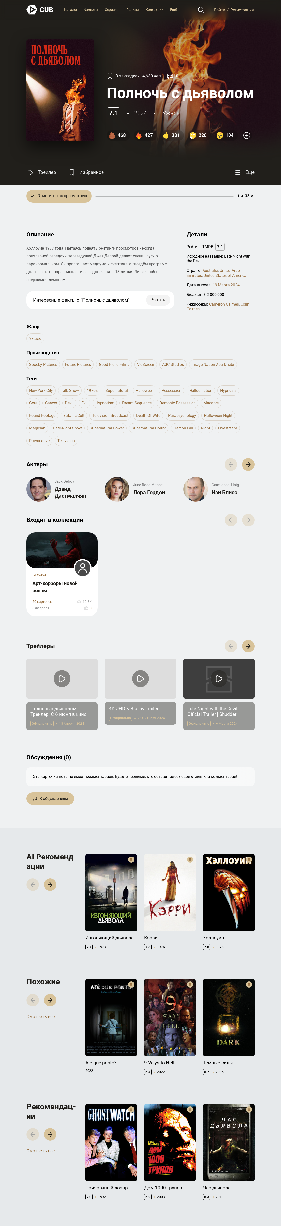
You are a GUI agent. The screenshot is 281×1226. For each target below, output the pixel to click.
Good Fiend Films (114, 364)
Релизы (133, 10)
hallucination (200, 390)
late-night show (67, 428)
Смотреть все (40, 1016)
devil (69, 403)
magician (37, 428)
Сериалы (112, 10)
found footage (42, 415)
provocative (39, 440)
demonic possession (177, 403)
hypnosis (228, 390)
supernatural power (107, 428)
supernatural (116, 390)
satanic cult (73, 415)
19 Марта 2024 (226, 285)
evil (84, 403)
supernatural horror (149, 428)
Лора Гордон (149, 492)
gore (33, 403)
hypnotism (104, 403)
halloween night (218, 415)
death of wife (148, 415)
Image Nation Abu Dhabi (213, 364)
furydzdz (39, 574)
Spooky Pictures (43, 364)
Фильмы (91, 10)
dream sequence (137, 403)
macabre (211, 403)
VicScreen (145, 364)
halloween (145, 390)
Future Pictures (78, 364)
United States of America (225, 275)
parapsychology (182, 415)
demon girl (183, 428)
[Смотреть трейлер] (41, 172)
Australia (210, 270)
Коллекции (154, 10)
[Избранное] (86, 172)
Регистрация (242, 9)
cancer (51, 403)
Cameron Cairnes (224, 304)
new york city (41, 390)
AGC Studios (173, 364)
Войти (219, 9)
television (66, 440)
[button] (248, 464)
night (205, 428)
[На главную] (39, 10)
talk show (70, 390)
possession (171, 390)
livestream (227, 428)
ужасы (171, 113)
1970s (92, 390)
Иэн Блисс (224, 492)
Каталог (70, 10)
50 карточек (42, 602)
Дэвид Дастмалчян (70, 492)
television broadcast (110, 415)
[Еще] (244, 172)
